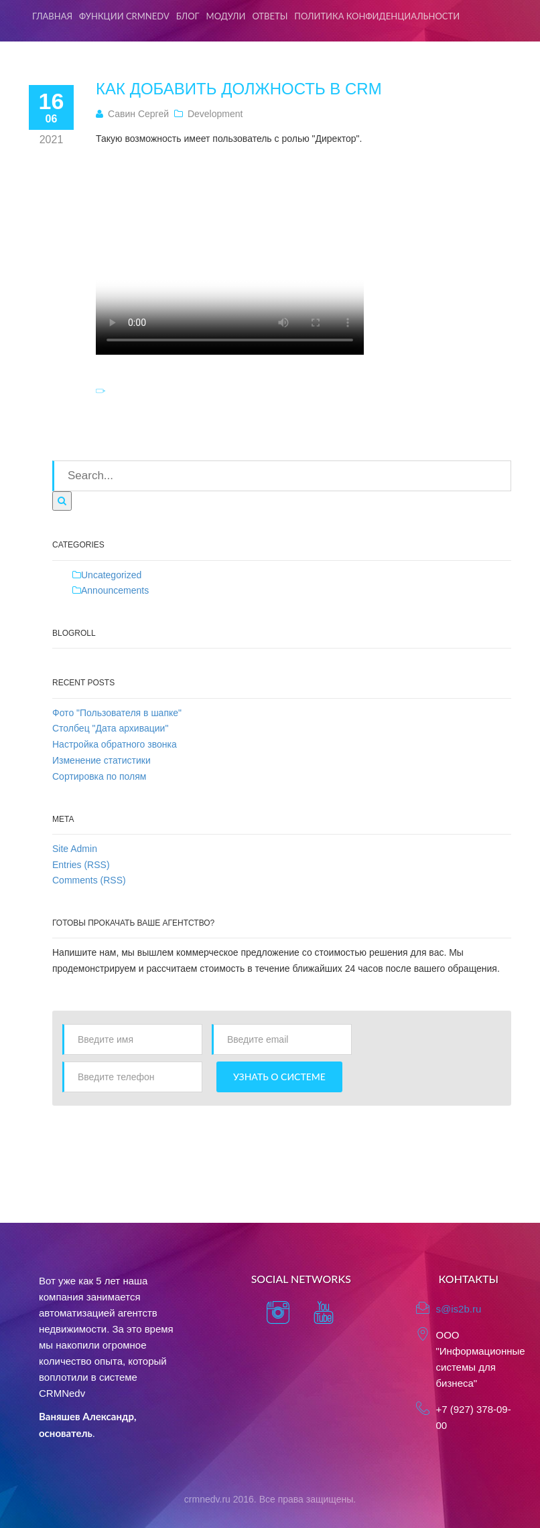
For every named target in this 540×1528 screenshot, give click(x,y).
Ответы (269, 16)
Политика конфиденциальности (377, 16)
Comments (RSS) (89, 880)
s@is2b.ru (459, 1308)
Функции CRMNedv (124, 16)
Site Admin (74, 848)
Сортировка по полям (99, 776)
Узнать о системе (279, 1076)
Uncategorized (111, 575)
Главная (52, 16)
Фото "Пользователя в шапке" (117, 712)
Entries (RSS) (81, 864)
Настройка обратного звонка (114, 744)
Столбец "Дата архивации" (110, 728)
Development (215, 113)
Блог (188, 16)
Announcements (115, 590)
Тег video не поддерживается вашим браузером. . (230, 254)
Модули (226, 16)
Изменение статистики (101, 760)
